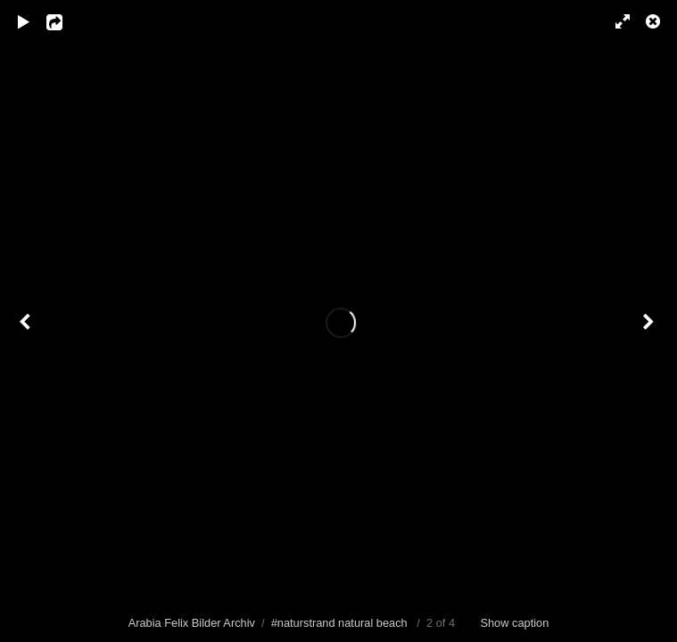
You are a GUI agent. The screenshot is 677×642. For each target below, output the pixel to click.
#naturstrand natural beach (339, 623)
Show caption (514, 623)
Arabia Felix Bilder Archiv (191, 623)
